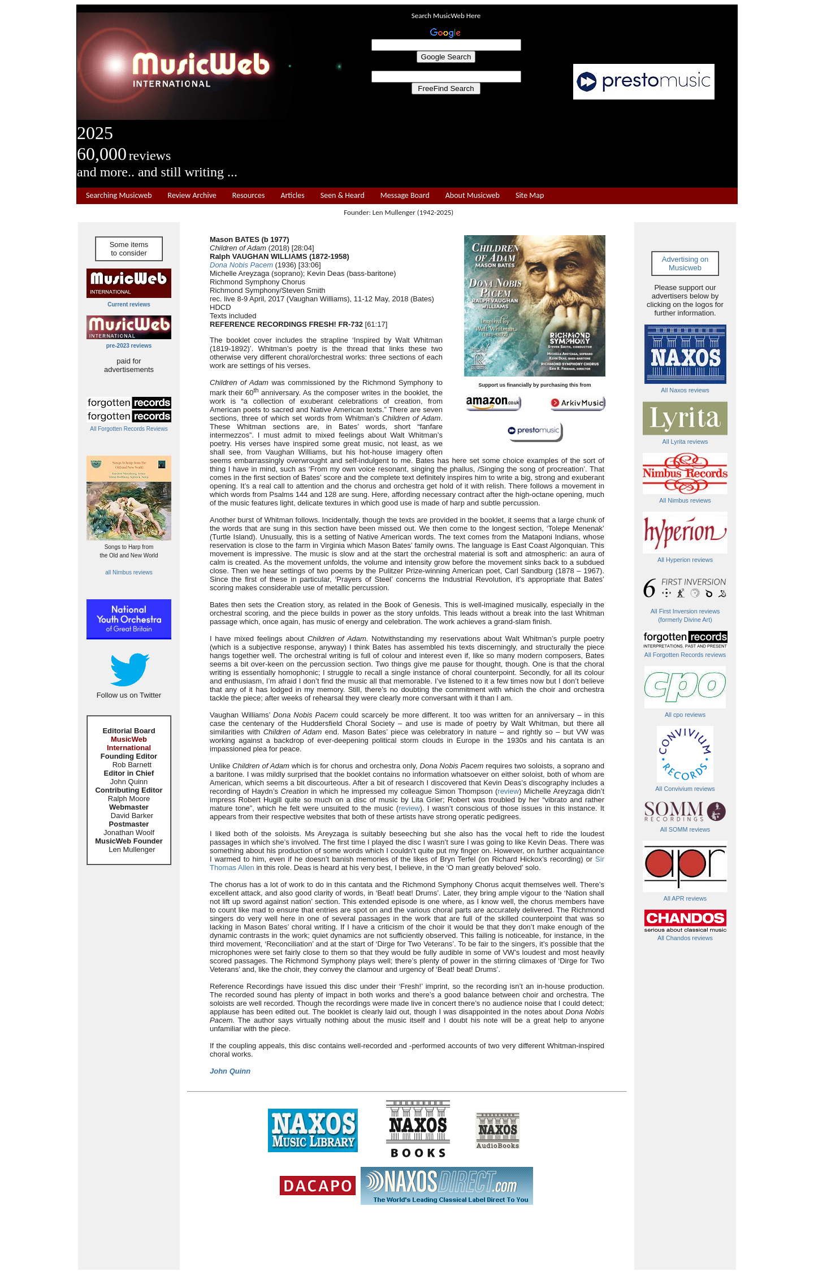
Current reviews (128, 304)
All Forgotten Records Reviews (128, 429)
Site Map (530, 195)
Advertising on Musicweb (685, 263)
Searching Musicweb (119, 195)
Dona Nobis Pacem (241, 265)
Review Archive (192, 195)
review (508, 791)
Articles (292, 195)
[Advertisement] (540, 144)
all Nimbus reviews (128, 572)
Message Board (405, 195)
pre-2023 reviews (129, 346)
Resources (248, 195)
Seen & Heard (343, 195)
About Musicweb (472, 195)
